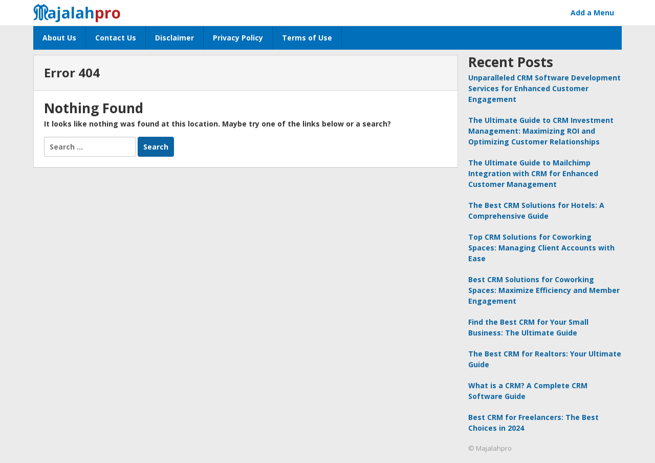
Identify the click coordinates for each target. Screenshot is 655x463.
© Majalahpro (490, 448)
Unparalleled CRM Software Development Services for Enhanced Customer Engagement (544, 88)
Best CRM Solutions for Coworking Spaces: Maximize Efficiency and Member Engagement (544, 290)
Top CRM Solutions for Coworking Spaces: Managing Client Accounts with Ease (541, 247)
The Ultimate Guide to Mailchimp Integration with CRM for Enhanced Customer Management (533, 173)
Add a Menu (592, 12)
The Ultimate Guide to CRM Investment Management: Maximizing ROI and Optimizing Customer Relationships (541, 130)
